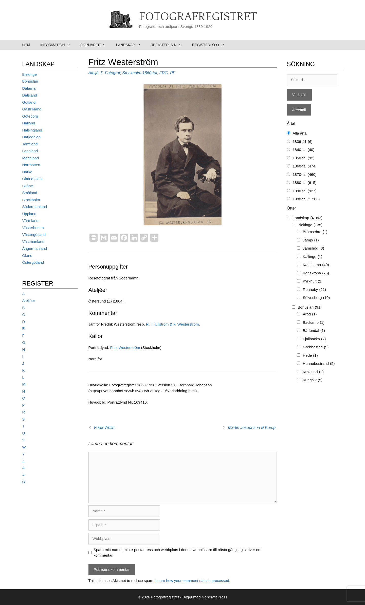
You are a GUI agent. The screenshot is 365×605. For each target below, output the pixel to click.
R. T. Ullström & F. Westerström (172, 324)
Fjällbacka (314, 339)
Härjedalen (31, 137)
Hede (310, 355)
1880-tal (305, 183)
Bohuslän (30, 81)
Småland (29, 193)
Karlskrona (316, 273)
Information (57, 45)
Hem (26, 45)
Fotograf (112, 73)
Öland (27, 255)
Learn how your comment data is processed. (192, 580)
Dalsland (29, 95)
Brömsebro (315, 232)
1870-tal (305, 175)
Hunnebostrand (319, 364)
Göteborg (30, 116)
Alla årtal (300, 133)
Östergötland (33, 262)
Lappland (30, 151)
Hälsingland (32, 130)
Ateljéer (28, 300)
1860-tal (149, 73)
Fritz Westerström (125, 347)
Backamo (314, 323)
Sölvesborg (316, 298)
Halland (28, 123)
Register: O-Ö (210, 45)
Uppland (29, 214)
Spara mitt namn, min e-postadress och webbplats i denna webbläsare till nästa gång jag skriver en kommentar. (177, 552)
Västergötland (34, 234)
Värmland (30, 220)
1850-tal (304, 158)
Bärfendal (314, 331)
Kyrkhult (313, 281)
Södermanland (34, 206)
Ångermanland (34, 248)
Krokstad (313, 372)
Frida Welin (104, 427)
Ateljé (93, 73)
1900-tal (306, 199)
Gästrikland (32, 109)
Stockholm (131, 73)
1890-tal (305, 191)
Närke (27, 172)
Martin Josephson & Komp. (252, 427)
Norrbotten (31, 165)
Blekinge (29, 74)
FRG (163, 73)
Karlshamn (316, 265)
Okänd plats (32, 179)
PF (172, 73)
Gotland (29, 102)
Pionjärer (95, 45)
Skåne (27, 186)
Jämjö (311, 240)
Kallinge (312, 257)
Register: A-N (169, 45)
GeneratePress (214, 597)
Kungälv (313, 380)
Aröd (310, 314)
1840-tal (304, 150)
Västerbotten (33, 227)
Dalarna (29, 88)
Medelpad (30, 158)
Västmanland (33, 241)
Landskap (130, 45)
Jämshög (313, 248)
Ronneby (314, 290)
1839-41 (303, 142)
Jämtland (30, 144)
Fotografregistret (198, 17)
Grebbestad (316, 347)
